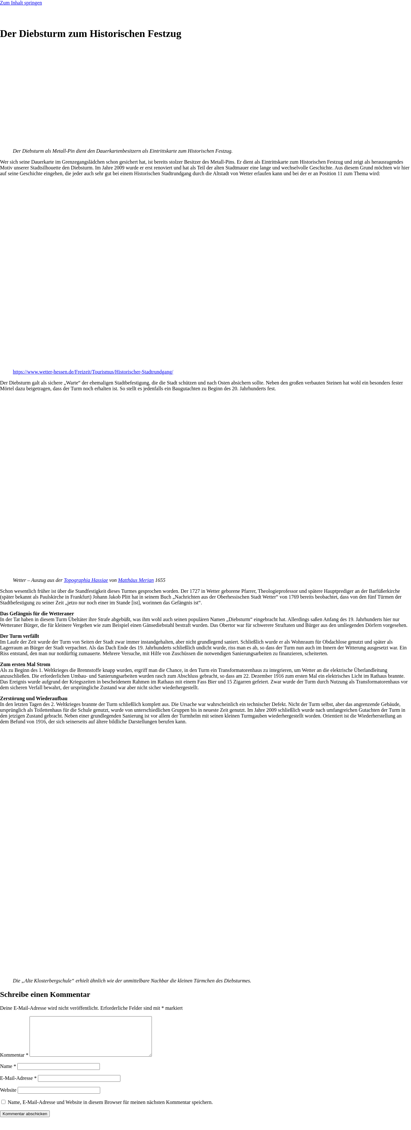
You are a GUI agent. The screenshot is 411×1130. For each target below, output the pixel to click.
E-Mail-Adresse (18, 1086)
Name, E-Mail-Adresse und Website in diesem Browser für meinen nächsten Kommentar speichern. (110, 1110)
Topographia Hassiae (86, 580)
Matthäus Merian (136, 580)
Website (8, 1097)
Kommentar (14, 1062)
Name (8, 1074)
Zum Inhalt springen (21, 2)
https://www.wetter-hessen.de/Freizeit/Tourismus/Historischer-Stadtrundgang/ (93, 372)
